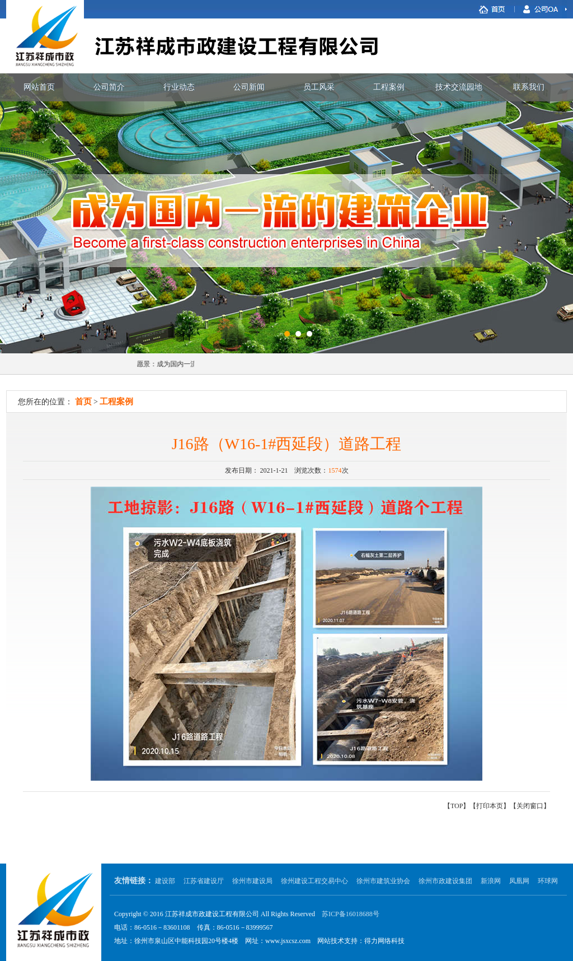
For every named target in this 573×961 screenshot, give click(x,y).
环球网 (548, 881)
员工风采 (319, 87)
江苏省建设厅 (204, 881)
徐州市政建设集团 (445, 881)
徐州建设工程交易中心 (314, 881)
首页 (83, 401)
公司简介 (109, 87)
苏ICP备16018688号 (350, 914)
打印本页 (489, 806)
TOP (456, 806)
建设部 (165, 881)
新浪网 (491, 881)
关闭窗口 (529, 806)
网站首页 (39, 87)
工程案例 (389, 87)
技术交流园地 (458, 87)
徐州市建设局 (252, 881)
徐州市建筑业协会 (383, 881)
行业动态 (179, 87)
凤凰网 (519, 881)
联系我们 (528, 87)
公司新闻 (249, 87)
